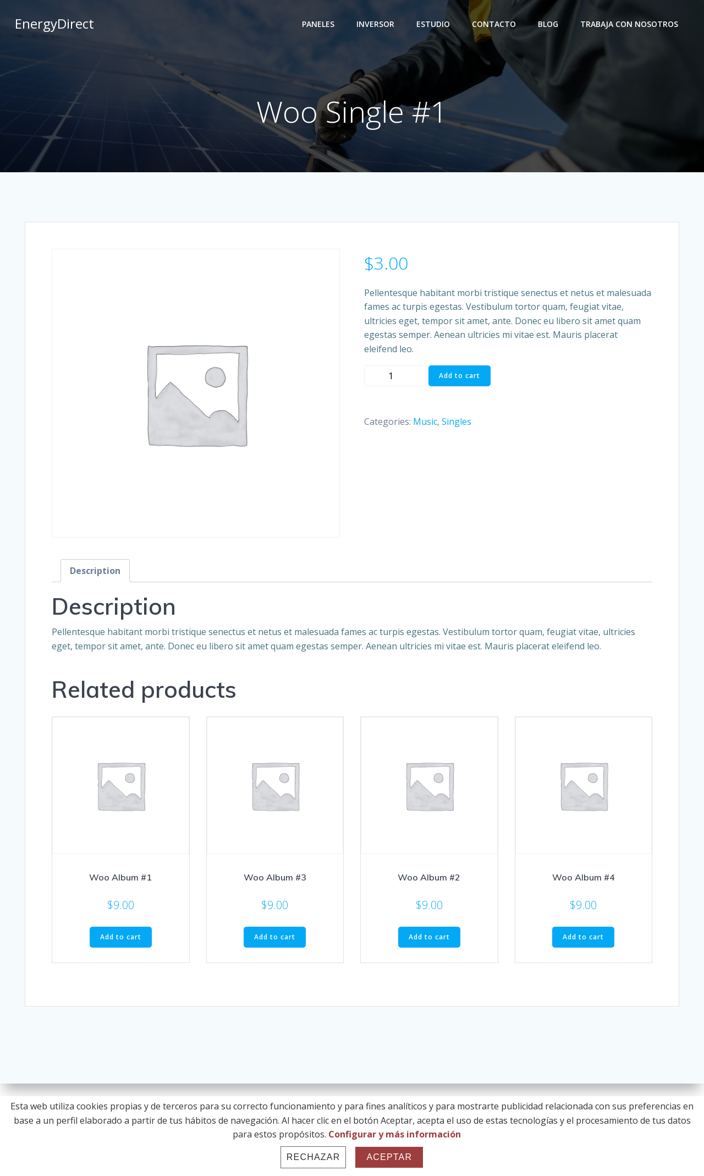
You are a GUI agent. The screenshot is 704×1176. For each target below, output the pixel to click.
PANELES (320, 25)
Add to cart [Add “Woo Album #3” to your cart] (274, 939)
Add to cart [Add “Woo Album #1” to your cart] (120, 939)
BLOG (550, 25)
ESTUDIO (435, 25)
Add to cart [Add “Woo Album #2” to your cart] (429, 939)
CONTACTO (496, 25)
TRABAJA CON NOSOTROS (631, 25)
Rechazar (313, 1157)
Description (95, 573)
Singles (456, 424)
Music (425, 424)
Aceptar (389, 1157)
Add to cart (459, 377)
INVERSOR (377, 25)
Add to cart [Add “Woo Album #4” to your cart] (583, 939)
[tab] (95, 573)
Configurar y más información (394, 1134)
